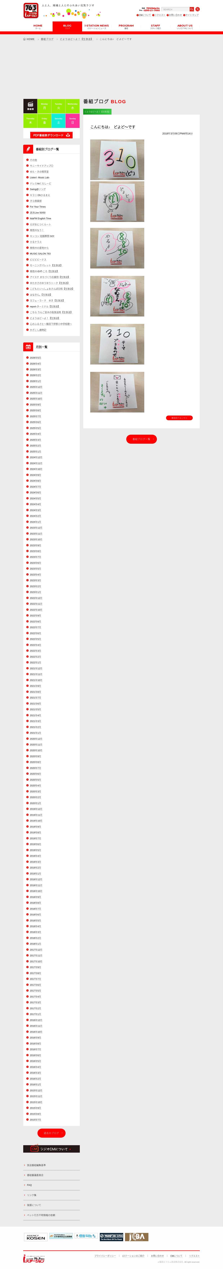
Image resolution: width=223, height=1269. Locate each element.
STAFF (155, 26)
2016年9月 (35, 1037)
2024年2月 (35, 516)
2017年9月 (35, 967)
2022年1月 (35, 662)
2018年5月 (35, 920)
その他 (33, 160)
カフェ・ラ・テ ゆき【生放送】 (47, 300)
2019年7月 (35, 838)
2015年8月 (35, 1114)
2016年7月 (35, 1049)
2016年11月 (36, 1026)
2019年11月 (36, 815)
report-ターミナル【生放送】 (45, 306)
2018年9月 (35, 897)
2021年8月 (35, 692)
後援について (34, 1205)
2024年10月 (36, 469)
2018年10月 (36, 891)
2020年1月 (35, 803)
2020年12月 (36, 738)
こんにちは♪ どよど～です (112, 127)
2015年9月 (35, 1108)
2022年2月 (35, 656)
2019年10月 (36, 820)
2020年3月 (35, 791)
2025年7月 (35, 416)
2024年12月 (36, 457)
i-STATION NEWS (97, 26)
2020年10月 (36, 750)
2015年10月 (36, 1102)
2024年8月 (35, 480)
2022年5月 (35, 639)
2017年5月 (35, 990)
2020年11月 (36, 744)
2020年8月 (35, 762)
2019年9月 (35, 826)
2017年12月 (36, 949)
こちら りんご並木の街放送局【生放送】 (51, 312)
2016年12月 (36, 1020)
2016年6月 (35, 1055)
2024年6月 (35, 492)
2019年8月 (35, 832)
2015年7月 (35, 1119)
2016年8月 (35, 1043)
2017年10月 (36, 961)
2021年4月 (35, 715)
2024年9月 (35, 475)
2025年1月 (35, 451)
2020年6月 (35, 773)
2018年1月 (35, 943)
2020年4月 (35, 785)
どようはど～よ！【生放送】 (76, 39)
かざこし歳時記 (38, 330)
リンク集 (31, 1195)
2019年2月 (35, 867)
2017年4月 (35, 996)
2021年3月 (35, 721)
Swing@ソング (38, 189)
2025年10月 (36, 398)
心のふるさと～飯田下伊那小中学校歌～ (51, 324)
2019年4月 (35, 856)
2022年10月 (36, 609)
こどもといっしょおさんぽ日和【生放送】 (52, 288)
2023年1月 (35, 592)
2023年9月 (35, 545)
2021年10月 (36, 680)
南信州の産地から (39, 247)
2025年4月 (35, 434)
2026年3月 (35, 369)
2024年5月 (35, 498)
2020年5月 (35, 779)
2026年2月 (35, 375)
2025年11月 (36, 393)
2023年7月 (35, 557)
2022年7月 (35, 627)
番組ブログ (47, 39)
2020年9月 (35, 756)
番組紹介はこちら (179, 418)
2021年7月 (35, 697)
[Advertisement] (111, 69)
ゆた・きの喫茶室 (39, 171)
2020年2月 (35, 797)
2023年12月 (36, 527)
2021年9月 (35, 686)
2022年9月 (35, 615)
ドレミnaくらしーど (40, 183)
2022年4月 (35, 645)
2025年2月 (35, 445)
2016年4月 (35, 1067)
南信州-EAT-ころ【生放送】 (44, 271)
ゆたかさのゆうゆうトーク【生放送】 (50, 283)
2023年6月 (35, 563)
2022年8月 (35, 621)
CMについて (145, 15)
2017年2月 (35, 1008)
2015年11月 (36, 1096)
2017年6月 (35, 985)
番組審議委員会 (35, 1175)
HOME (38, 26)
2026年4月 (35, 363)
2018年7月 (35, 908)
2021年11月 (36, 674)
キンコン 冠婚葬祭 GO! (42, 236)
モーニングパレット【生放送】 (46, 265)
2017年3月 (35, 1002)
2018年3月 (35, 932)
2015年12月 (36, 1090)
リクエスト (160, 15)
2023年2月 (35, 586)
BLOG (67, 26)
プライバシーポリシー (105, 1256)
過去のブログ (51, 1133)
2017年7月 (35, 979)
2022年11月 (36, 603)
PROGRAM (126, 26)
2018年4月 (35, 926)
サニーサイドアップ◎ (41, 165)
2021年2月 (35, 727)
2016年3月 (35, 1072)
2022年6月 (35, 633)
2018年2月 (35, 938)
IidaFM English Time (40, 218)
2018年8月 (35, 902)
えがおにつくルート (40, 224)
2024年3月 (35, 510)
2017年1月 (35, 1014)
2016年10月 (36, 1031)
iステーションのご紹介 (133, 1256)
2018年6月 (35, 914)
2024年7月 (35, 486)
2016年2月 (35, 1078)
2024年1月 (35, 522)
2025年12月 (36, 387)
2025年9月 (35, 404)
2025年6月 (35, 422)
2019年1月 (35, 873)
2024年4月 (35, 504)
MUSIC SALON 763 (40, 253)
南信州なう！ (37, 230)
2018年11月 (36, 885)
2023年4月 (35, 574)
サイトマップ (192, 15)
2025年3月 (35, 439)
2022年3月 (35, 650)
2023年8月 (35, 551)
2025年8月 (35, 410)
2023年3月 (35, 580)
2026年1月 (35, 381)
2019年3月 (35, 861)
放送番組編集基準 (36, 1165)
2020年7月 (35, 768)
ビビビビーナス (38, 259)
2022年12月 (36, 598)
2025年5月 (35, 428)
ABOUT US (185, 26)
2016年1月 (35, 1084)
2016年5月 (35, 1061)
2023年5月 (35, 568)
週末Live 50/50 (37, 212)
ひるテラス (36, 242)
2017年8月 (35, 973)
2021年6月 (35, 703)
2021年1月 (35, 732)
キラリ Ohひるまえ (40, 195)
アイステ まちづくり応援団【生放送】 (50, 277)
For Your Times (38, 206)
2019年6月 (35, 844)
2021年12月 (36, 668)
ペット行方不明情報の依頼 (41, 1215)
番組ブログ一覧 (142, 439)
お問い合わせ (175, 15)
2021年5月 (35, 709)
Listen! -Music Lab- (40, 177)
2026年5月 (35, 357)
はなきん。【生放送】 (41, 294)
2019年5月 (35, 850)
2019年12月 (36, 809)
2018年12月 (36, 879)
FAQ (29, 1185)
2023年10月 (36, 539)
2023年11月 (36, 533)
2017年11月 (36, 955)
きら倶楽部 (36, 201)
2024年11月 (36, 463)
